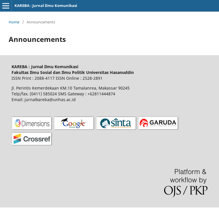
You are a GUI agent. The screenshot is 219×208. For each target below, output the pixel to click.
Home (14, 22)
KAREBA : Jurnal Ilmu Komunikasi (45, 5)
